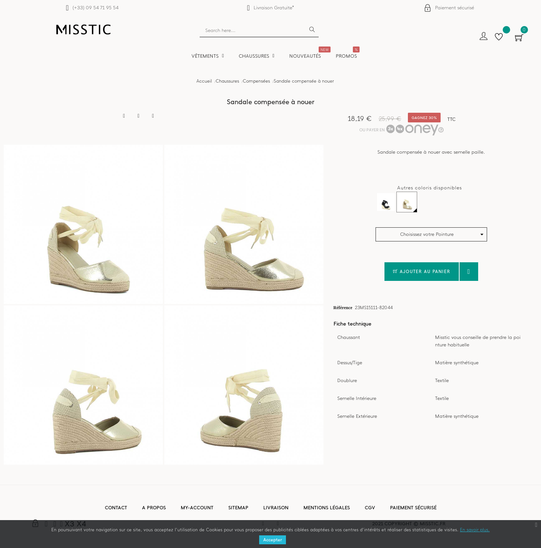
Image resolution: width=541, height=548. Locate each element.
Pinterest (153, 116)
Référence (343, 307)
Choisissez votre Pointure (427, 234)
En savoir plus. (475, 529)
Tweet (138, 116)
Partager (124, 116)
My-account (197, 507)
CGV (370, 507)
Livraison (276, 507)
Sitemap (238, 507)
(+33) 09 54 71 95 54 (95, 7)
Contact (116, 507)
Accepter (272, 539)
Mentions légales (326, 507)
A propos (154, 507)
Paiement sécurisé (454, 7)
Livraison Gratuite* (274, 7)
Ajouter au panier (421, 271)
